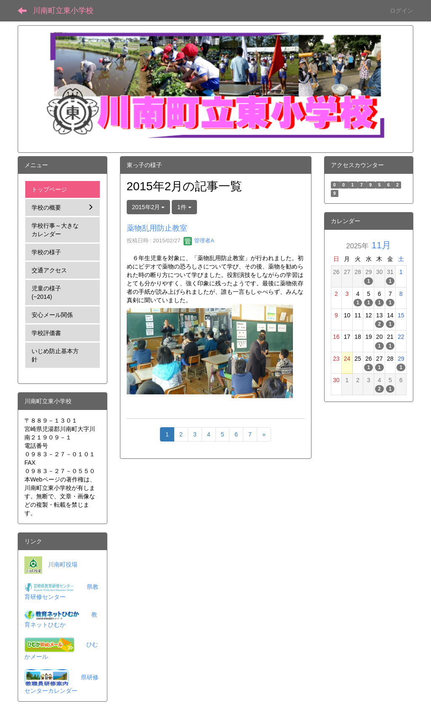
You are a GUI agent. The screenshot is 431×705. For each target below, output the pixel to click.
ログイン (401, 10)
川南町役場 (62, 564)
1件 (184, 207)
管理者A (199, 240)
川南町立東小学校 (63, 10)
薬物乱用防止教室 (157, 228)
